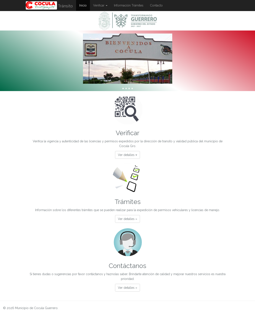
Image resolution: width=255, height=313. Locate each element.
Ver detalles (127, 155)
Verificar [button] (100, 5)
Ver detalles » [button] (127, 219)
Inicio (83, 5)
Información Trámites (128, 5)
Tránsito (49, 6)
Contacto (156, 5)
